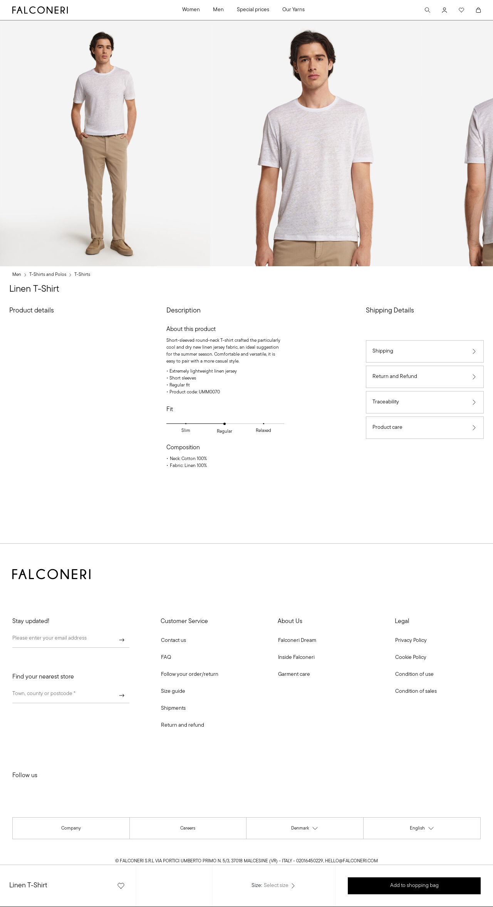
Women (191, 10)
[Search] (427, 10)
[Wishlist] (461, 10)
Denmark (305, 829)
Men (218, 10)
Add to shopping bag (414, 886)
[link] (166, 657)
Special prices (253, 10)
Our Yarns (293, 10)
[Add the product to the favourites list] (120, 885)
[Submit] (121, 640)
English (422, 829)
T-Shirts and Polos (47, 274)
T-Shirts (82, 274)
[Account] (444, 10)
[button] (480, 143)
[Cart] (478, 10)
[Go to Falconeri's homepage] (40, 10)
